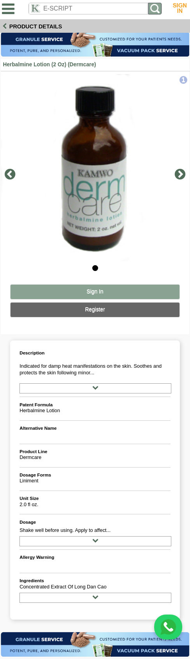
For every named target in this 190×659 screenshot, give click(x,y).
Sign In (95, 291)
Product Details (35, 26)
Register (95, 309)
